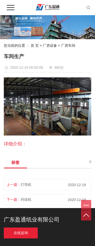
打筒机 (26, 185)
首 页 (35, 45)
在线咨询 (21, 233)
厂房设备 (50, 45)
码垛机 (26, 199)
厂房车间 (68, 45)
